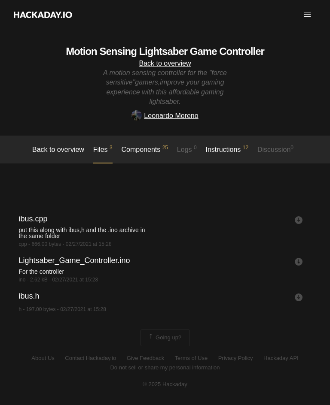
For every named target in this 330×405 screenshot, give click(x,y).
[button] (307, 14)
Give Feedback (145, 358)
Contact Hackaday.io (90, 358)
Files (103, 149)
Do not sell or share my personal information (165, 367)
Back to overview (165, 63)
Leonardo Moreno (164, 115)
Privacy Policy (235, 358)
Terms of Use (191, 358)
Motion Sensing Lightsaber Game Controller (165, 51)
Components (145, 149)
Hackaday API (281, 358)
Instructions (227, 149)
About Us (42, 358)
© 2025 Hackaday (165, 384)
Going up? (164, 337)
